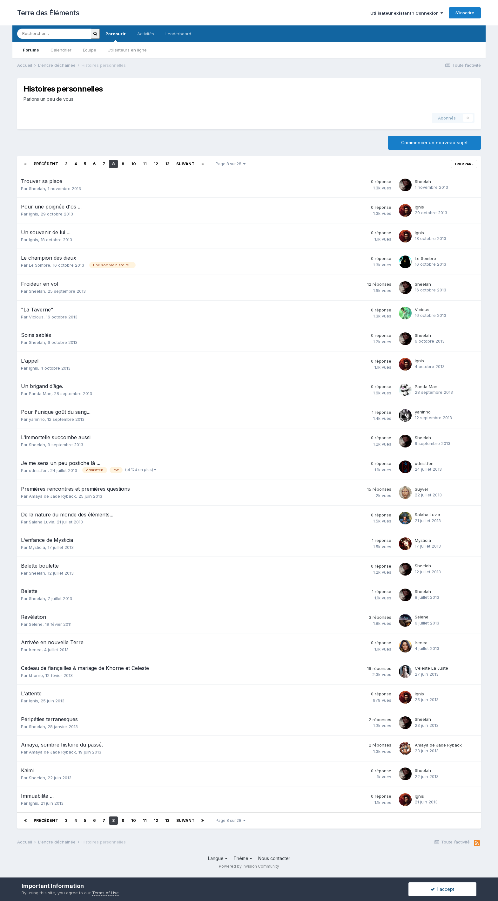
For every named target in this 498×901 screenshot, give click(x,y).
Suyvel (421, 489)
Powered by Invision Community (249, 866)
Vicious (36, 316)
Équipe (89, 49)
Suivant (185, 163)
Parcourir (115, 36)
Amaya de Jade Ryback (52, 496)
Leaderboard (178, 33)
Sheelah (37, 188)
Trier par (464, 164)
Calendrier (60, 49)
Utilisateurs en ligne (127, 49)
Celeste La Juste (431, 668)
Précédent (46, 163)
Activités (145, 33)
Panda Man (40, 393)
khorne (36, 675)
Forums (31, 49)
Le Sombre (39, 265)
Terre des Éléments (48, 13)
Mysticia (37, 547)
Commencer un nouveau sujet (434, 142)
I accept (442, 889)
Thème (242, 858)
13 (167, 163)
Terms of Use (105, 892)
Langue (217, 858)
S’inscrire (464, 12)
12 (156, 163)
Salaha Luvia (41, 521)
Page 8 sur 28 (231, 163)
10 (133, 163)
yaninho (37, 419)
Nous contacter (274, 858)
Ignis (33, 213)
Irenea (35, 649)
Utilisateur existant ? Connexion (406, 13)
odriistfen (38, 470)
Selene (36, 624)
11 (145, 163)
